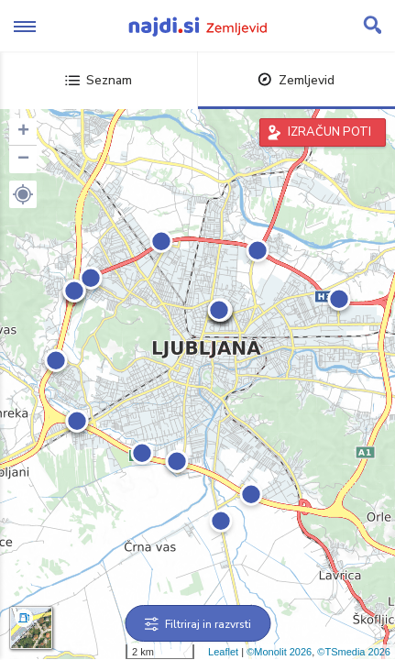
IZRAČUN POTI (329, 132)
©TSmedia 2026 (353, 651)
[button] (23, 194)
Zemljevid (296, 80)
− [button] (23, 159)
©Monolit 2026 (279, 651)
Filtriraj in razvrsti (197, 624)
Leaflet (223, 651)
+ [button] (23, 132)
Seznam (98, 80)
